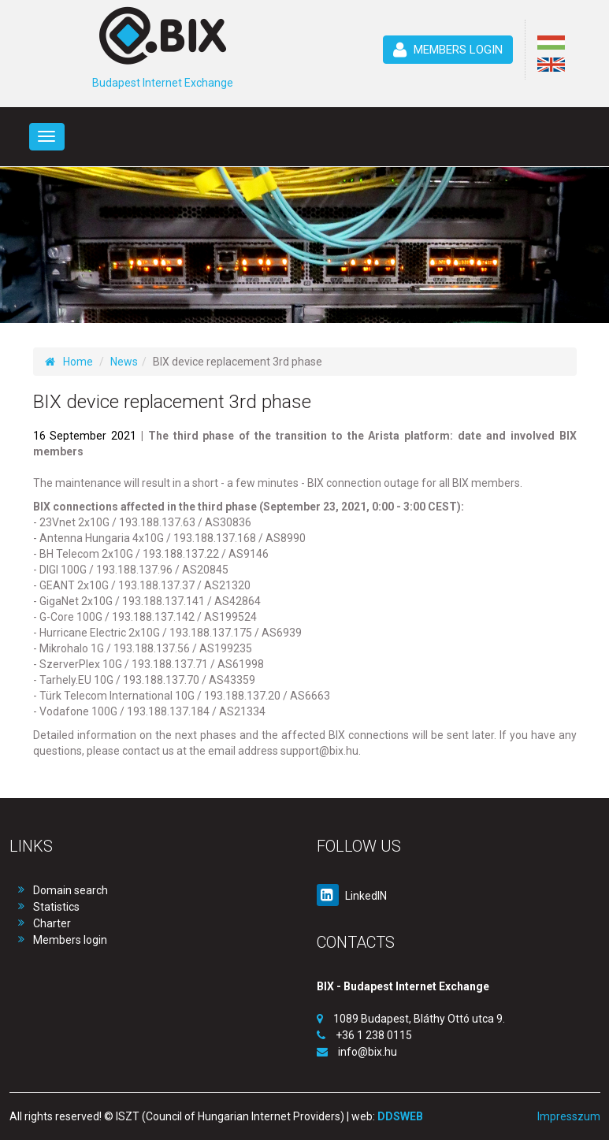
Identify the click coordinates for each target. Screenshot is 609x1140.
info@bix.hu (367, 1051)
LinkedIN (352, 895)
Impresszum (568, 1116)
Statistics (56, 906)
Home (69, 361)
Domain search (70, 890)
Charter (52, 923)
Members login (70, 940)
